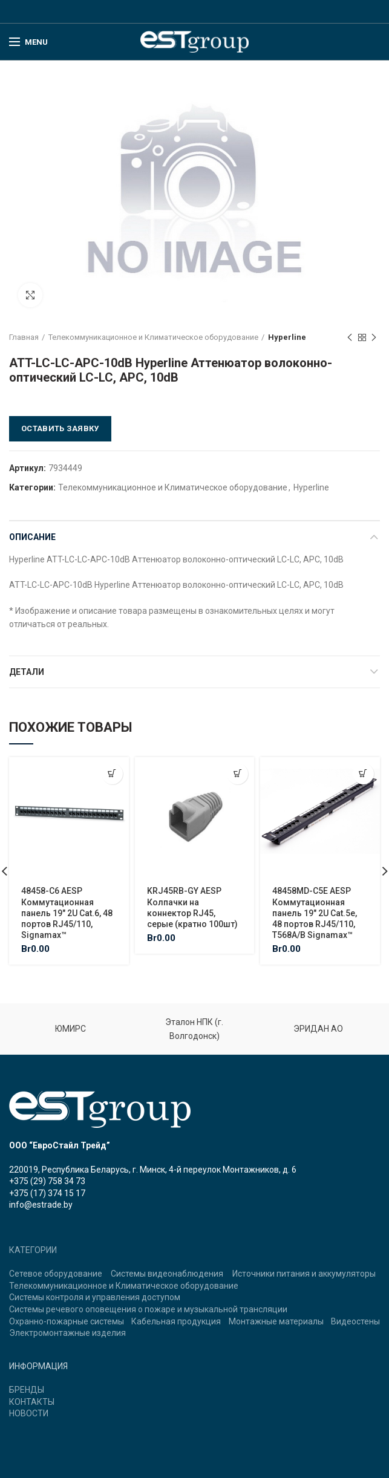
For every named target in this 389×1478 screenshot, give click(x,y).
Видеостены (355, 1321)
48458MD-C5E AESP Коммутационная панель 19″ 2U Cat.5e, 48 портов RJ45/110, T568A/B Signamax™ (314, 913)
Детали (26, 672)
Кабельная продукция (176, 1321)
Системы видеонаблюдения (167, 1273)
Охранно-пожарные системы (66, 1321)
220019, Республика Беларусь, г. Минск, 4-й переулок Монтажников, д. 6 (152, 1169)
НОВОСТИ (28, 1413)
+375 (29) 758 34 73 (47, 1181)
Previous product (349, 338)
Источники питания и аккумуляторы (304, 1273)
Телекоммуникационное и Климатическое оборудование (153, 337)
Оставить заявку (60, 428)
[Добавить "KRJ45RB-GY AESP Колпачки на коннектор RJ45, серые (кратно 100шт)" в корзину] (237, 773)
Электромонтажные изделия (67, 1333)
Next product (374, 338)
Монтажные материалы (276, 1321)
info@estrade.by (41, 1204)
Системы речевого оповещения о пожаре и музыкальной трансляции (148, 1309)
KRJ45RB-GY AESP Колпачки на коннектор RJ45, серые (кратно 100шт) (192, 907)
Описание (32, 537)
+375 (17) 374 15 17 (47, 1193)
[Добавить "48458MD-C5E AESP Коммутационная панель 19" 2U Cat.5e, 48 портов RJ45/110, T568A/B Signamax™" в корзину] (363, 773)
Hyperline (287, 337)
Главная (24, 337)
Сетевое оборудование (55, 1273)
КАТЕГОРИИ (33, 1250)
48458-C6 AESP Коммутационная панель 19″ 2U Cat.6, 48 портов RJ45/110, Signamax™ (67, 913)
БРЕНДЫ (26, 1390)
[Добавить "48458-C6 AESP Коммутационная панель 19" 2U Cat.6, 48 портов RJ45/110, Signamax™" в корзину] (112, 773)
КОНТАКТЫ (31, 1402)
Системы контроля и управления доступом (94, 1297)
